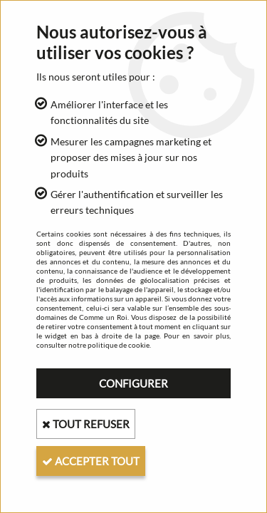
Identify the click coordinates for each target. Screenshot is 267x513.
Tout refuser (86, 424)
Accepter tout (91, 461)
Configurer (133, 383)
